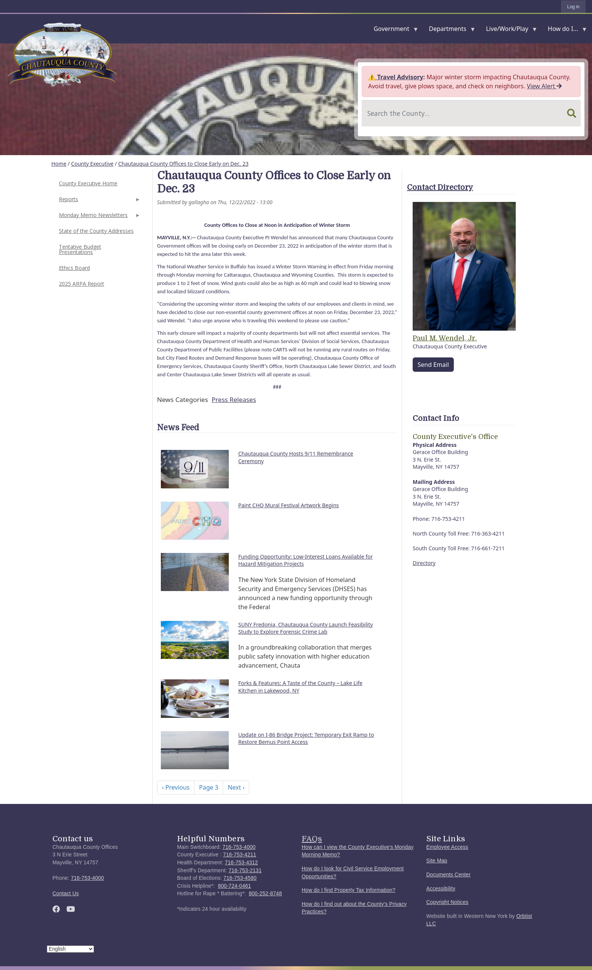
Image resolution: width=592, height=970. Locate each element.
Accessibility (440, 888)
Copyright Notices (447, 902)
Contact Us (65, 893)
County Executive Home (88, 183)
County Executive (92, 163)
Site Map (436, 861)
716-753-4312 (241, 862)
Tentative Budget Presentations (80, 249)
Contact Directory (440, 187)
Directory (424, 563)
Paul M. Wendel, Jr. (445, 338)
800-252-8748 (265, 893)
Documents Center (448, 875)
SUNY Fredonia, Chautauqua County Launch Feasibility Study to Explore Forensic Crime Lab (305, 628)
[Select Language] (70, 949)
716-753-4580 (240, 878)
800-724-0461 (234, 886)
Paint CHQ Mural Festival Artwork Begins (288, 505)
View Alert (544, 86)
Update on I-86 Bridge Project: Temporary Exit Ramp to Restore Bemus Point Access (306, 738)
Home (58, 163)
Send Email (433, 364)
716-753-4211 (239, 855)
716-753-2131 (245, 870)
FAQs (312, 838)
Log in (573, 6)
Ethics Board (74, 267)
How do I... (564, 30)
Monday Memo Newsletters (98, 217)
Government (393, 30)
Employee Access (447, 847)
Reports (98, 201)
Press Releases (233, 399)
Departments (449, 30)
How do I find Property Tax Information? (348, 890)
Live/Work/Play (508, 30)
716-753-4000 (87, 878)
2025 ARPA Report (81, 283)
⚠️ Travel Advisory (395, 77)
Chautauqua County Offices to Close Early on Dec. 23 (183, 163)
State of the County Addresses (96, 230)
